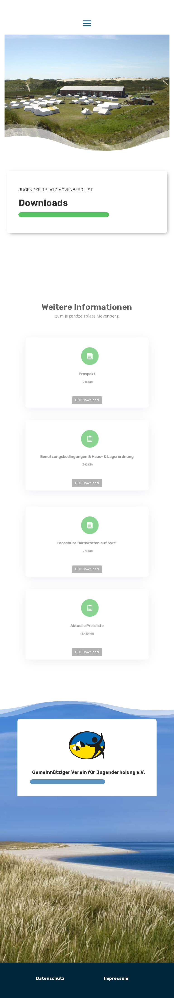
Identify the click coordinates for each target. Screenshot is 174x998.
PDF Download (87, 400)
